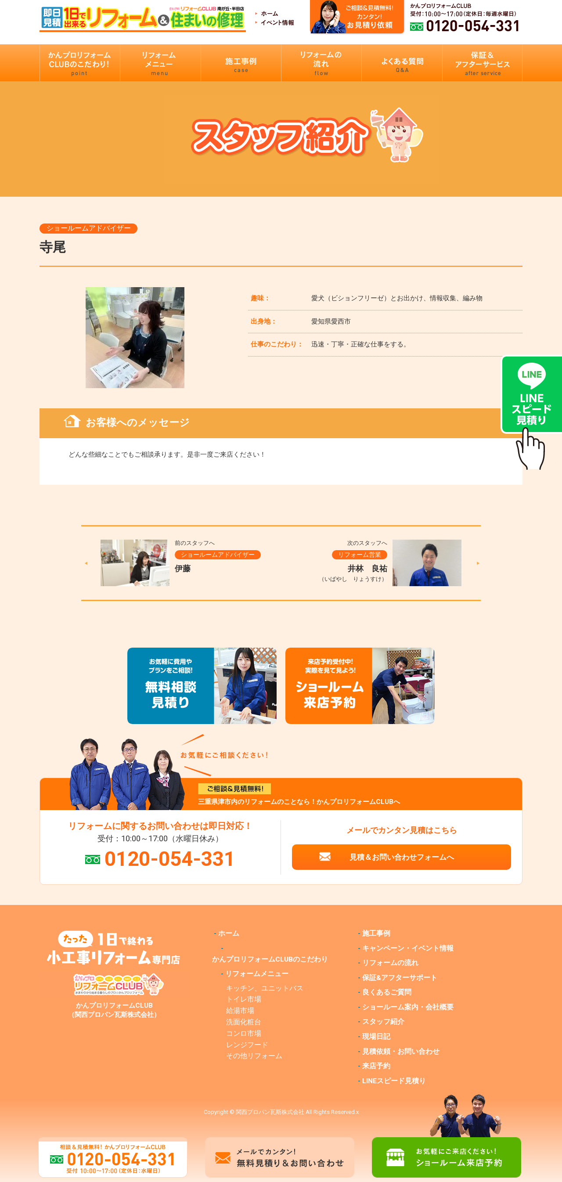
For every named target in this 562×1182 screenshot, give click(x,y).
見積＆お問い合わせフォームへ (401, 857)
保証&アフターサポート (399, 978)
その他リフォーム (254, 1056)
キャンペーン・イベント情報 (408, 948)
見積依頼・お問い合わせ (401, 1052)
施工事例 (376, 933)
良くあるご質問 (386, 992)
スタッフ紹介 (383, 1022)
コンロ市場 (243, 1034)
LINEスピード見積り (394, 1081)
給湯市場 (240, 1011)
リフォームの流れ (390, 963)
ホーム (228, 933)
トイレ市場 (243, 999)
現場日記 (376, 1037)
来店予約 (376, 1066)
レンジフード (247, 1045)
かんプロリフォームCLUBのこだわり (270, 959)
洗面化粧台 (243, 1022)
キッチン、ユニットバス (264, 988)
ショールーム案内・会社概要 (408, 1007)
